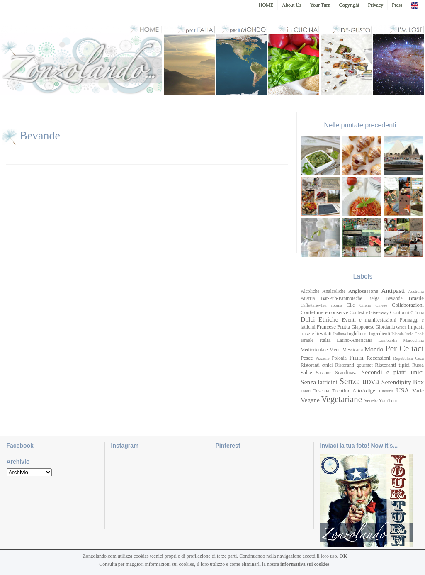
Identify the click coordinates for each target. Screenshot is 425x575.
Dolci (308, 319)
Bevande (39, 135)
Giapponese (363, 327)
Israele (307, 340)
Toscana (321, 391)
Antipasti (393, 290)
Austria (308, 298)
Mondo (373, 349)
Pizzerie (322, 358)
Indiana (339, 333)
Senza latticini (319, 381)
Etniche (328, 319)
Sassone (324, 372)
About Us (291, 5)
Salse (306, 372)
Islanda (397, 333)
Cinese (381, 305)
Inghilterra (357, 333)
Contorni (399, 312)
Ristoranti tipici (392, 365)
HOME (266, 5)
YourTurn (388, 400)
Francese (326, 327)
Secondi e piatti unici (393, 371)
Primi (356, 357)
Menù (335, 350)
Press (397, 5)
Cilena (365, 305)
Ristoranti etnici (317, 365)
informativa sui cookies (305, 564)
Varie (418, 390)
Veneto (370, 400)
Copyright (349, 5)
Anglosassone (363, 291)
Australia (416, 291)
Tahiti (306, 391)
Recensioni (379, 358)
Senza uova (359, 381)
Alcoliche (310, 291)
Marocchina (413, 340)
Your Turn (320, 5)
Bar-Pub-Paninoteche (341, 298)
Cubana (417, 312)
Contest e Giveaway (369, 312)
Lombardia (388, 340)
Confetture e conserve (324, 312)
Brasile (416, 298)
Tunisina (385, 391)
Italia (325, 340)
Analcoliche (333, 291)
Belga (373, 298)
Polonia (339, 358)
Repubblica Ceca (408, 358)
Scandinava (346, 372)
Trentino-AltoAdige (353, 390)
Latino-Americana (354, 340)
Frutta (343, 327)
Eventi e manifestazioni (369, 320)
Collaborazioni (408, 305)
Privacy (376, 5)
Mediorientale (314, 350)
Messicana (352, 350)
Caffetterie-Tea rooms (321, 305)
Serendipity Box (402, 381)
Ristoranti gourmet (354, 365)
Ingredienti (379, 333)
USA (402, 390)
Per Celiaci (404, 348)
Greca (401, 327)
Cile (351, 305)
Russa (418, 365)
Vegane (310, 399)
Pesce (307, 358)
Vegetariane (341, 399)
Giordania (385, 327)
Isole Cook (414, 333)
